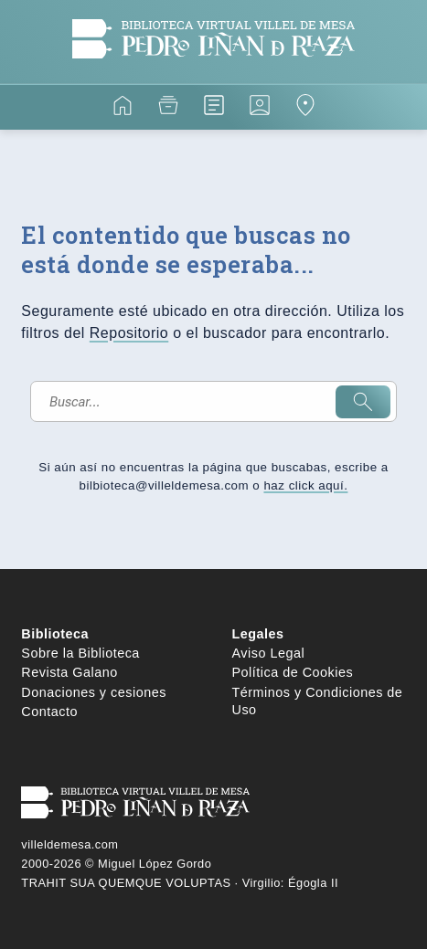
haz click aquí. (305, 485)
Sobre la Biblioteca (80, 653)
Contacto (49, 711)
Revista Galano (69, 672)
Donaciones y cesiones (93, 692)
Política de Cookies (293, 672)
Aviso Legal (268, 653)
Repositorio (129, 333)
